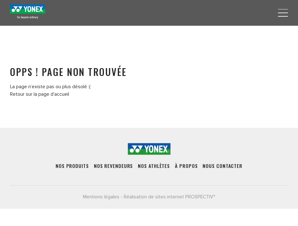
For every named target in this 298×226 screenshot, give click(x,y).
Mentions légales (101, 197)
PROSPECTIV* (200, 197)
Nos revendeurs (113, 166)
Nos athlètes (154, 166)
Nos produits (72, 166)
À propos (186, 166)
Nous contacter (222, 166)
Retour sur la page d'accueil (39, 94)
